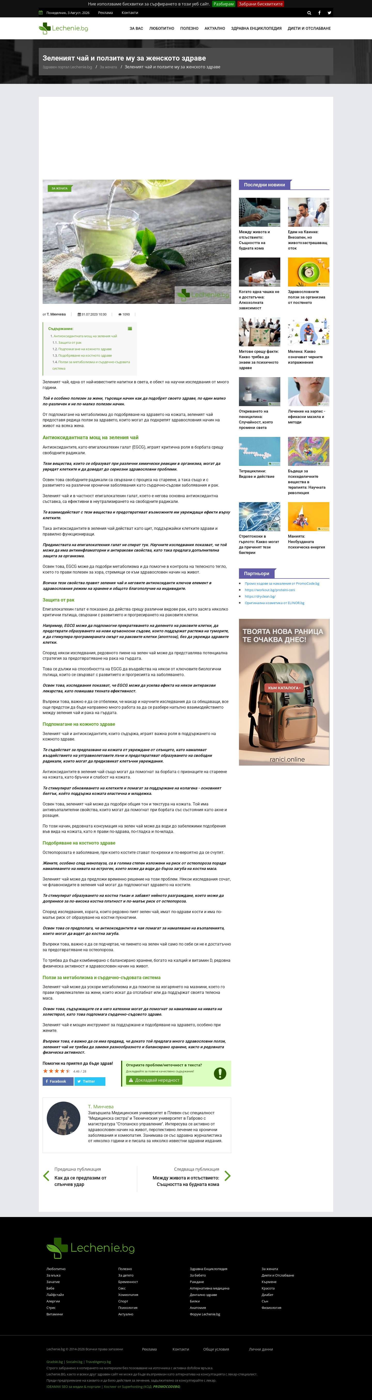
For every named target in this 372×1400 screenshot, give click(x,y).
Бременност (128, 1281)
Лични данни (261, 1349)
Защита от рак (70, 342)
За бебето (198, 1275)
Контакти (130, 12)
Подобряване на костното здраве (85, 355)
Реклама (105, 12)
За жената (108, 67)
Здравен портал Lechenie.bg (67, 67)
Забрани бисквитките (261, 4)
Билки (195, 1301)
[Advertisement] (186, 141)
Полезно (189, 28)
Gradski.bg (55, 1361)
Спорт (123, 1301)
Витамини (55, 1314)
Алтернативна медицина (209, 1288)
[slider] (57, 1071)
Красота (268, 1288)
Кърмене (269, 1281)
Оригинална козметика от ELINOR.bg (274, 602)
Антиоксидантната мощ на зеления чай (85, 336)
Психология (127, 1307)
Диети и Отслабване (278, 1275)
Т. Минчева (56, 314)
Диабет (267, 1294)
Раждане (197, 1281)
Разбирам (224, 4)
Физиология (271, 1307)
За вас (136, 28)
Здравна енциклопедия (256, 28)
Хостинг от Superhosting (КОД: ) (142, 1386)
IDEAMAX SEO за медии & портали (74, 1386)
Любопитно (161, 28)
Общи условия (216, 1349)
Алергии (53, 1301)
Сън (265, 1301)
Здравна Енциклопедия (208, 1268)
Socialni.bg (74, 1361)
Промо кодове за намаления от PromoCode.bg (282, 583)
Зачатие (53, 1281)
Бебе (50, 1288)
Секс (122, 1288)
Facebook (56, 1081)
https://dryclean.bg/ (260, 596)
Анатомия (198, 1307)
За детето (126, 1275)
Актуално (215, 28)
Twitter (86, 1081)
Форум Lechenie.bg (205, 1314)
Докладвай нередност (154, 1080)
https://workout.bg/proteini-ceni (270, 590)
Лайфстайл (55, 1294)
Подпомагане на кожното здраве (85, 349)
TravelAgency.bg (98, 1361)
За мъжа (53, 1275)
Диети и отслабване (309, 28)
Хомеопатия (128, 1294)
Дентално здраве (203, 1294)
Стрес (51, 1307)
